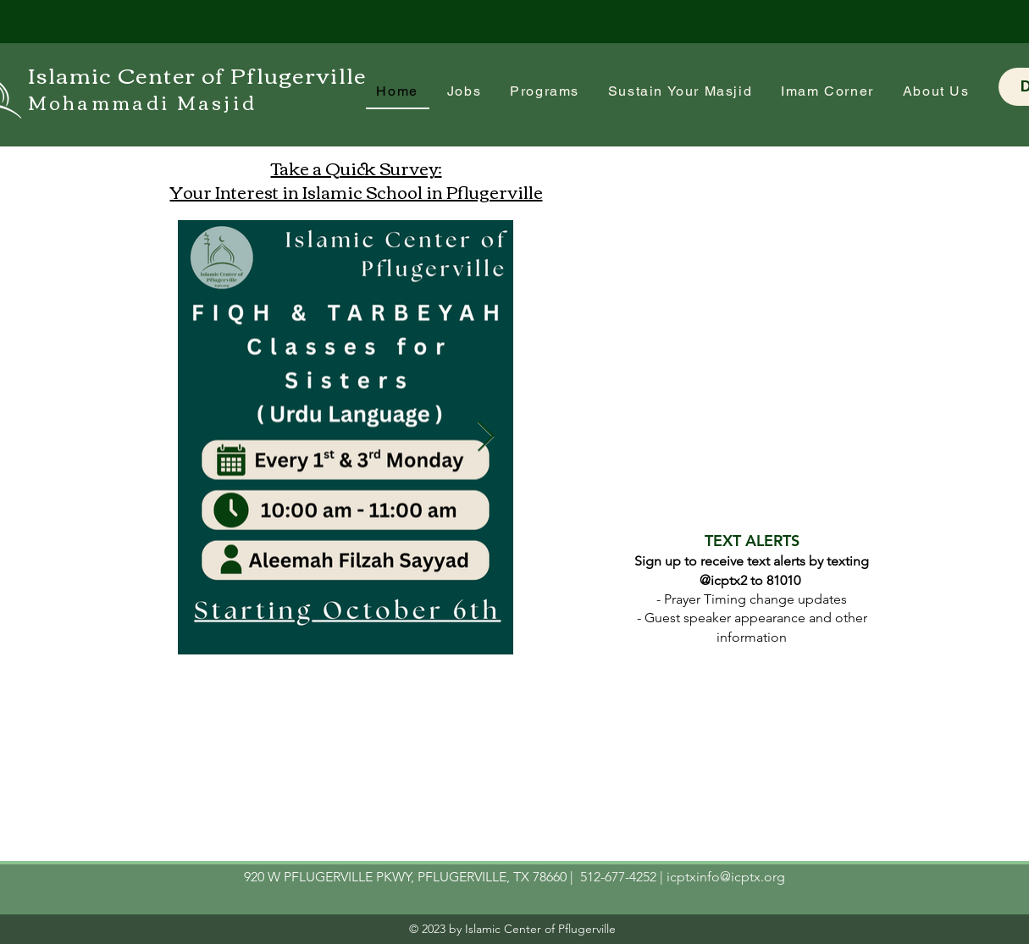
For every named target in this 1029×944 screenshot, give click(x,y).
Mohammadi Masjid (142, 102)
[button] (827, 92)
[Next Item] (485, 437)
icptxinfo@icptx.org (726, 877)
